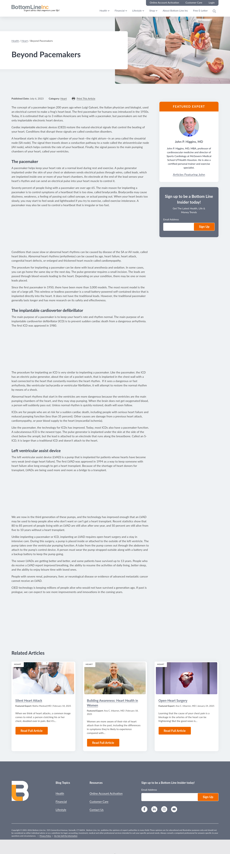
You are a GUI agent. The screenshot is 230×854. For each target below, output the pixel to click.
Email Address (171, 219)
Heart (24, 40)
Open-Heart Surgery (172, 700)
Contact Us (97, 809)
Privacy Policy (45, 836)
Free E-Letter (200, 10)
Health (103, 10)
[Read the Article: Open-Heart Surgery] (186, 678)
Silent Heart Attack (28, 700)
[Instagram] (164, 809)
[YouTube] (174, 809)
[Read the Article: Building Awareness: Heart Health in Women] (115, 678)
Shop (152, 10)
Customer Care (99, 801)
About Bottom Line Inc (175, 10)
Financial (120, 10)
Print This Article (86, 98)
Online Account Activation (106, 793)
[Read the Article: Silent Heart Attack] (43, 678)
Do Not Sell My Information (65, 836)
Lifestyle (137, 10)
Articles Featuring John (189, 174)
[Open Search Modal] (214, 11)
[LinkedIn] (154, 809)
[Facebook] (144, 809)
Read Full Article (32, 730)
